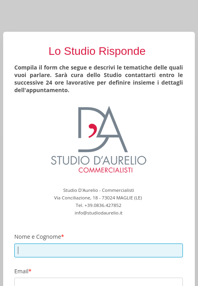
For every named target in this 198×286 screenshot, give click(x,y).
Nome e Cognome (37, 236)
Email (21, 271)
